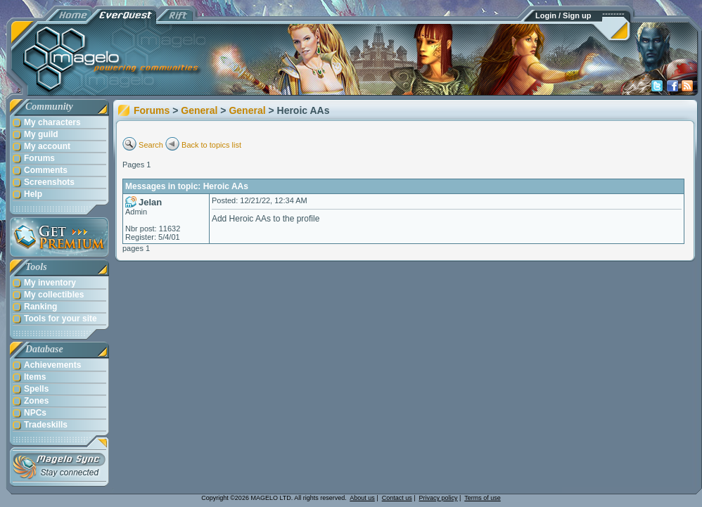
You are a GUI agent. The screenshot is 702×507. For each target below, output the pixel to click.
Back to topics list (211, 145)
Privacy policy (438, 497)
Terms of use (482, 497)
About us (362, 497)
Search (151, 145)
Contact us (397, 497)
